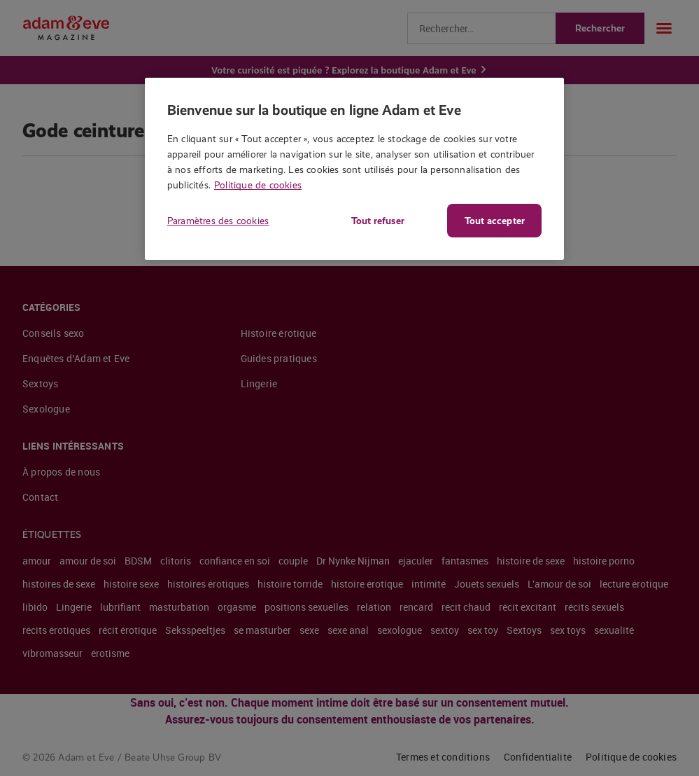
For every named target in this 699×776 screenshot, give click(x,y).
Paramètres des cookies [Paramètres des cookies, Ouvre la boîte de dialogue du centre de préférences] (218, 220)
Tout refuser (377, 220)
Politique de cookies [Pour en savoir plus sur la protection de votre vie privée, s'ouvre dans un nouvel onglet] (258, 184)
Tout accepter (495, 220)
